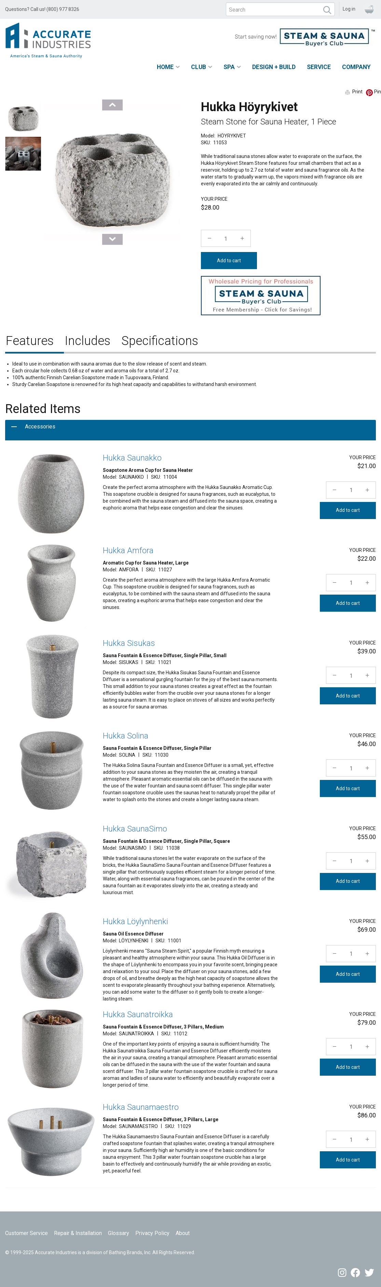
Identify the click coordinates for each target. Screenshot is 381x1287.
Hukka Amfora (128, 550)
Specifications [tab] (159, 341)
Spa (229, 67)
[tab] (190, 430)
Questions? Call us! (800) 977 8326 (42, 9)
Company (356, 67)
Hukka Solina (125, 736)
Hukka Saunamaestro (141, 1107)
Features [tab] (30, 341)
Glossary (118, 1233)
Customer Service (26, 1233)
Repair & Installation (78, 1233)
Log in (349, 9)
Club (198, 67)
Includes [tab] (87, 341)
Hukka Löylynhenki (135, 921)
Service (319, 67)
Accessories (40, 426)
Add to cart (229, 260)
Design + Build (274, 67)
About (183, 1233)
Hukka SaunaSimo (135, 829)
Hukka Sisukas (129, 643)
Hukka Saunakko (132, 458)
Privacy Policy (152, 1233)
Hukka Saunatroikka (138, 1014)
